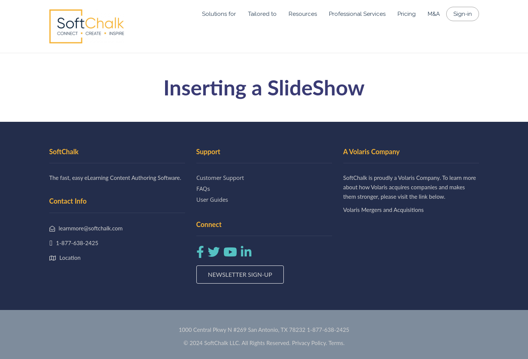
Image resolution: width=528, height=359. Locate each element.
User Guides (212, 199)
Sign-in (462, 14)
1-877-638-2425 (328, 329)
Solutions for (219, 14)
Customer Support (220, 177)
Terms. (337, 342)
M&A (434, 14)
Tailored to (262, 14)
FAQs (203, 188)
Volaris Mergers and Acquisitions (383, 209)
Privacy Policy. (310, 342)
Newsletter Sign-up (240, 274)
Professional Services (357, 14)
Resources (303, 14)
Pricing (407, 14)
